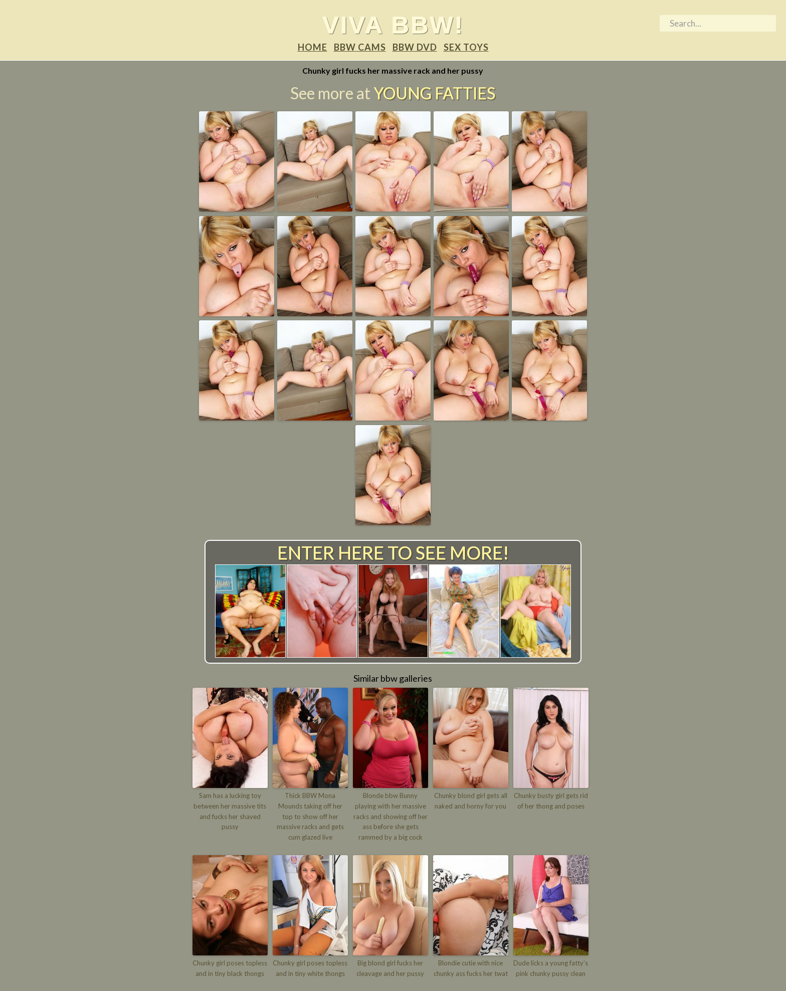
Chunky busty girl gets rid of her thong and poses (551, 800)
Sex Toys (466, 47)
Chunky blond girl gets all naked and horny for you (470, 800)
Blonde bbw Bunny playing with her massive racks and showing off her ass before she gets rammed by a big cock (390, 816)
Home (312, 47)
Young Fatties (434, 93)
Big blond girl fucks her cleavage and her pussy (390, 968)
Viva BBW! (393, 24)
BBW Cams (360, 47)
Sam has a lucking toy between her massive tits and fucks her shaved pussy (229, 811)
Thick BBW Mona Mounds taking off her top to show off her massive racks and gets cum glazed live (310, 816)
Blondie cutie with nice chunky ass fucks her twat (471, 968)
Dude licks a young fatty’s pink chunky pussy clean (550, 968)
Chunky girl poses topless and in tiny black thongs (229, 968)
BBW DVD (414, 47)
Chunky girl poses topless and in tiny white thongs (310, 968)
